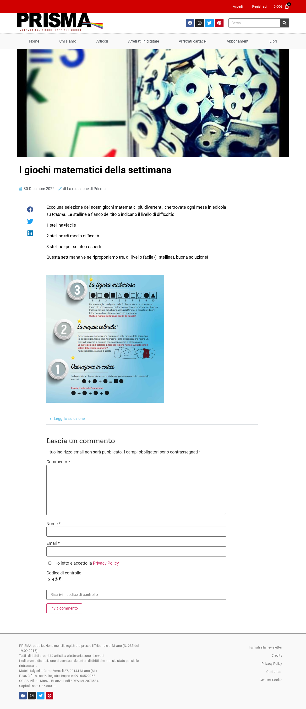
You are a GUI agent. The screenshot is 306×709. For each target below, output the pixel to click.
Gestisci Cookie (271, 680)
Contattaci (274, 672)
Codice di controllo (63, 573)
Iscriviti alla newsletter (265, 647)
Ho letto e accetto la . (87, 563)
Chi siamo (67, 41)
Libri (273, 41)
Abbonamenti (238, 41)
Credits (277, 655)
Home (34, 41)
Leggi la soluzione (69, 418)
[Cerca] (284, 23)
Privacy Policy (106, 563)
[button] (30, 209)
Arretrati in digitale (143, 41)
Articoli (102, 41)
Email (53, 543)
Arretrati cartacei (193, 41)
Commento (58, 462)
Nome (53, 524)
